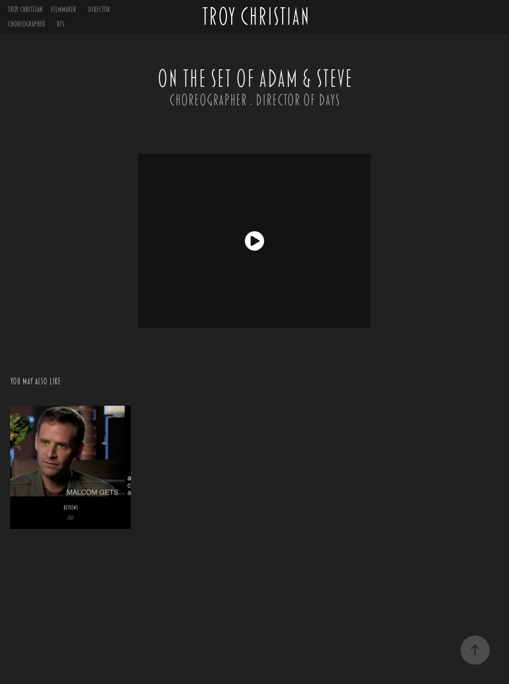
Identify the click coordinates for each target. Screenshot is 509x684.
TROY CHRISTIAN (25, 9)
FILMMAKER (63, 9)
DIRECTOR (99, 9)
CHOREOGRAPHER (26, 24)
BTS (60, 24)
